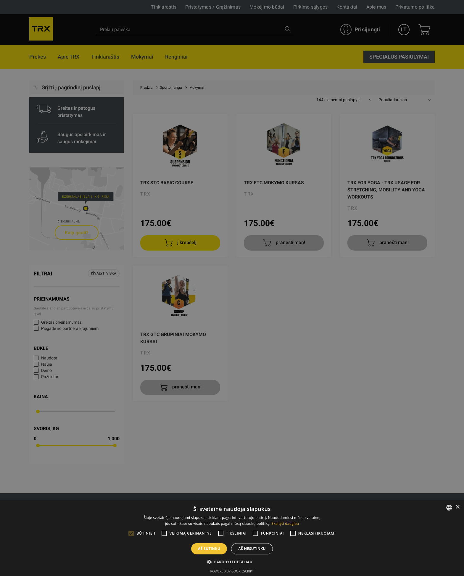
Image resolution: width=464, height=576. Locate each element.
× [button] (457, 507)
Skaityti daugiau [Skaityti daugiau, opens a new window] (285, 523)
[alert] (232, 288)
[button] (232, 562)
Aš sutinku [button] (209, 548)
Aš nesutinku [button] (252, 548)
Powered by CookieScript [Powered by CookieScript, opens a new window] (232, 571)
